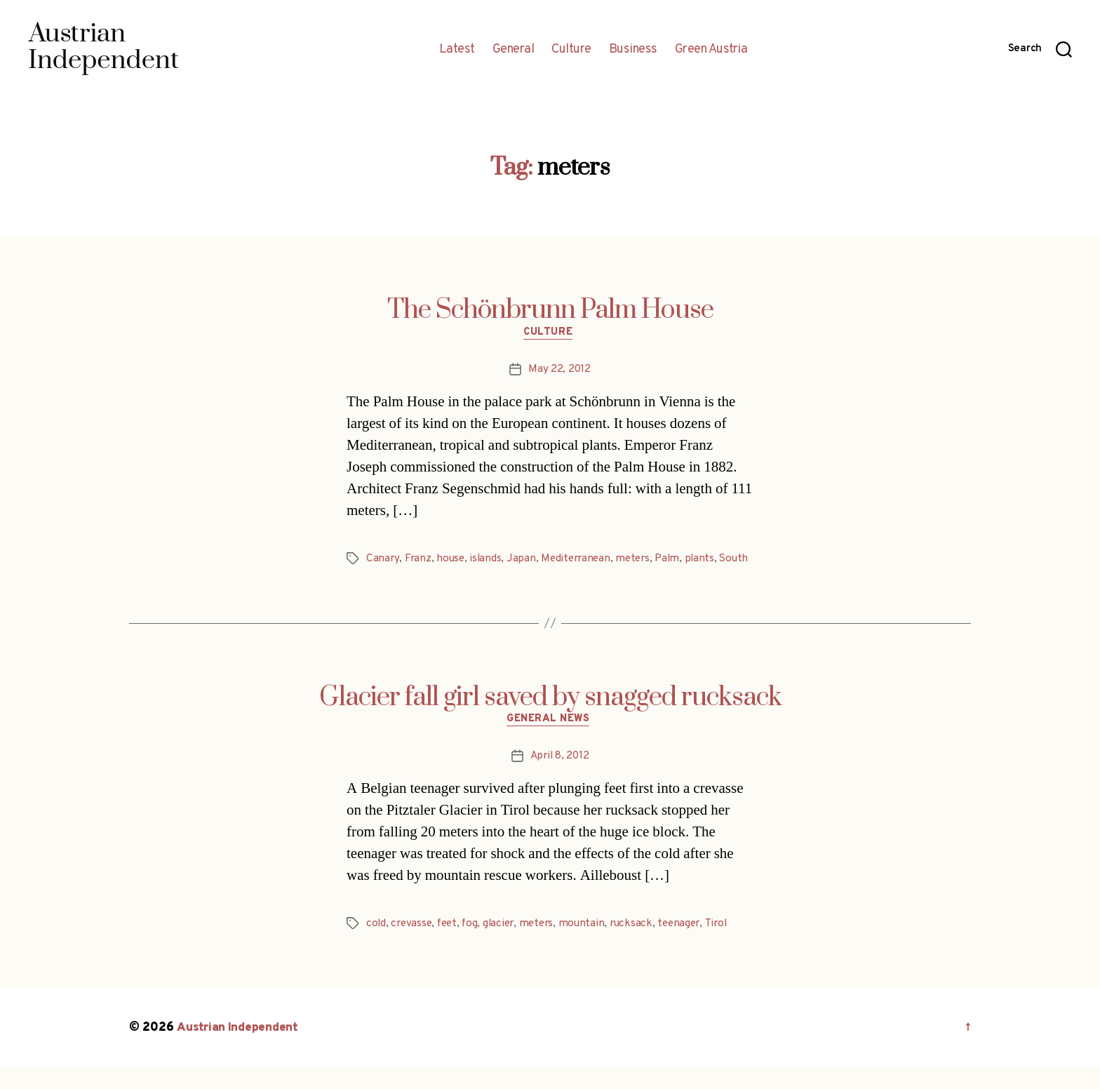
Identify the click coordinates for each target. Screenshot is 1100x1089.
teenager (691, 945)
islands (487, 561)
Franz (418, 561)
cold (376, 945)
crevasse (412, 945)
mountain (591, 945)
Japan (524, 561)
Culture (571, 50)
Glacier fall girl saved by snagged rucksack (550, 716)
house (452, 561)
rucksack (642, 945)
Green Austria (711, 50)
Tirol (730, 945)
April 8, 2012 (560, 777)
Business (633, 50)
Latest (457, 50)
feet (451, 945)
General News (550, 740)
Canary (382, 561)
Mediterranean (580, 561)
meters (639, 561)
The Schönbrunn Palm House (550, 310)
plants (709, 561)
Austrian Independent (239, 1049)
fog (475, 945)
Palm (676, 561)
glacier (504, 945)
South (381, 577)
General (513, 50)
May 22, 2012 (559, 371)
